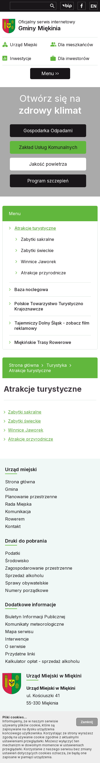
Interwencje (17, 639)
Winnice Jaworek (38, 261)
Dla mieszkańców (75, 44)
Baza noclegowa (31, 289)
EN (94, 6)
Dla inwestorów (73, 58)
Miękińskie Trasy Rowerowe (42, 342)
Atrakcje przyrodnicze (43, 272)
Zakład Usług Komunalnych (48, 147)
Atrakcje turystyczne (35, 228)
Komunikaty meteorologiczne (34, 624)
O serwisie (15, 646)
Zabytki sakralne (37, 239)
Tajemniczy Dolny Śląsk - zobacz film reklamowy (51, 325)
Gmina (11, 489)
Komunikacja (18, 511)
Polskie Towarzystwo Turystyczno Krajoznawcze (48, 306)
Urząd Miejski (23, 44)
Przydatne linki (20, 654)
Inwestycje (20, 58)
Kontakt (13, 526)
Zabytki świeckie (37, 250)
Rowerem (15, 519)
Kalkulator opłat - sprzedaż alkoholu (42, 661)
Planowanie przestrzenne (31, 496)
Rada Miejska (18, 504)
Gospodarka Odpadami (48, 130)
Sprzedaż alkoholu (24, 575)
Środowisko (17, 560)
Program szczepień (48, 181)
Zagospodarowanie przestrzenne (38, 568)
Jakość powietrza (48, 164)
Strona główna (24, 365)
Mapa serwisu (19, 631)
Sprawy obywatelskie (26, 583)
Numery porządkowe (26, 590)
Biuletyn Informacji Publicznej (35, 616)
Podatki (12, 553)
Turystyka (56, 365)
